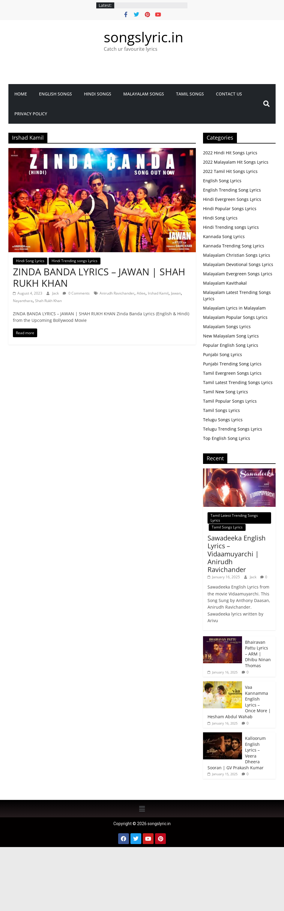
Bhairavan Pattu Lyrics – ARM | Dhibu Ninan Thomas (258, 653)
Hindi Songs (97, 94)
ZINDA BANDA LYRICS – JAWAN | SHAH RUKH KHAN (99, 277)
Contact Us (229, 94)
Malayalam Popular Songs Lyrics (235, 317)
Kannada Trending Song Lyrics (233, 246)
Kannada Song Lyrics (224, 236)
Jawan (176, 293)
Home (20, 94)
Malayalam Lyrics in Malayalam (234, 308)
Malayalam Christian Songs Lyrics (236, 255)
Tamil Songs (190, 94)
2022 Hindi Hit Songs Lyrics (230, 153)
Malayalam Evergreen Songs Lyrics (237, 274)
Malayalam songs (143, 94)
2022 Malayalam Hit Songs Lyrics (235, 162)
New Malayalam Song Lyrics (231, 336)
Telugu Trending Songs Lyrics (232, 429)
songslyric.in (143, 37)
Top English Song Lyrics (226, 438)
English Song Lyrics (222, 180)
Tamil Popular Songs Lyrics (230, 401)
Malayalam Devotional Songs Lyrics (238, 264)
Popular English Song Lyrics (230, 345)
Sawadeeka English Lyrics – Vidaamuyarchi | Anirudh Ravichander (237, 553)
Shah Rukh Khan (48, 300)
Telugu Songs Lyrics (223, 419)
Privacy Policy (30, 114)
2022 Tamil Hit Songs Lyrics (230, 171)
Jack (56, 293)
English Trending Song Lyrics (232, 190)
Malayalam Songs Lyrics (227, 326)
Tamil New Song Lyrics (225, 392)
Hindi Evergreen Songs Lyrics (232, 199)
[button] (142, 808)
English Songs (55, 94)
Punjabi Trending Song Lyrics (232, 364)
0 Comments (76, 293)
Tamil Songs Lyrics (221, 410)
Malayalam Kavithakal (225, 283)
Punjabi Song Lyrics (222, 354)
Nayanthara (23, 300)
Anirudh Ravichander (117, 293)
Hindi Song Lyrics (30, 260)
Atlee (141, 293)
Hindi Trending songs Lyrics (74, 260)
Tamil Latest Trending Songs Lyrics (238, 382)
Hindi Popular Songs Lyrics (229, 208)
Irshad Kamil (158, 293)
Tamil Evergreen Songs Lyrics (232, 373)
